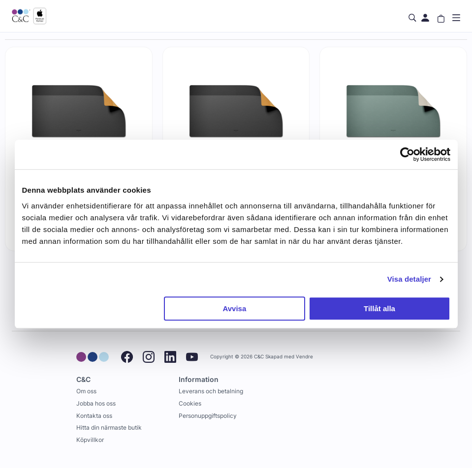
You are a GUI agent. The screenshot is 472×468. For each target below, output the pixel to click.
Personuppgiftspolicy (208, 415)
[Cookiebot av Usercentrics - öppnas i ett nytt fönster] (407, 154)
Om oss (86, 391)
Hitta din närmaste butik (109, 427)
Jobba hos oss (96, 403)
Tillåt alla (379, 308)
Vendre (304, 356)
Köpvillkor (90, 439)
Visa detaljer (409, 279)
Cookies (190, 403)
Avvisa (234, 308)
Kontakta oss (94, 415)
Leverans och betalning (211, 391)
